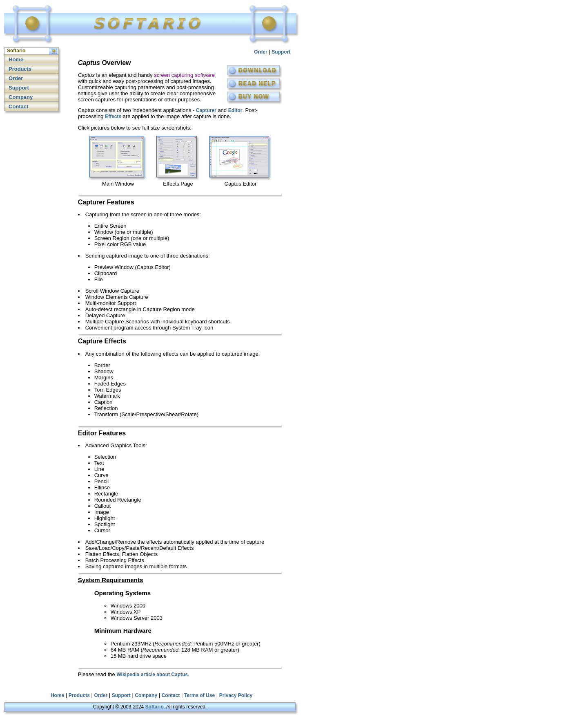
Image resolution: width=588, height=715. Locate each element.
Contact (18, 106)
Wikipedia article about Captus (152, 674)
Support (19, 88)
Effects (113, 116)
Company (21, 97)
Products (20, 69)
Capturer (206, 110)
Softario (154, 707)
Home (16, 59)
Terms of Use (199, 695)
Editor (235, 110)
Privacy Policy (235, 695)
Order (16, 78)
